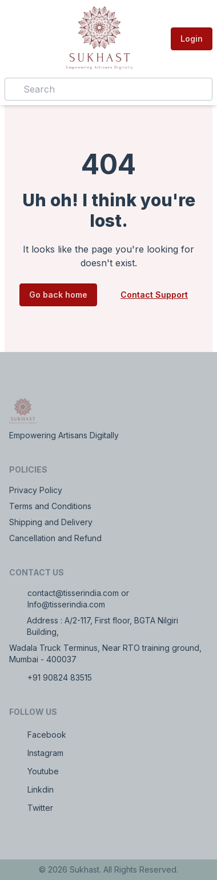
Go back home (58, 294)
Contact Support (154, 294)
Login (191, 38)
